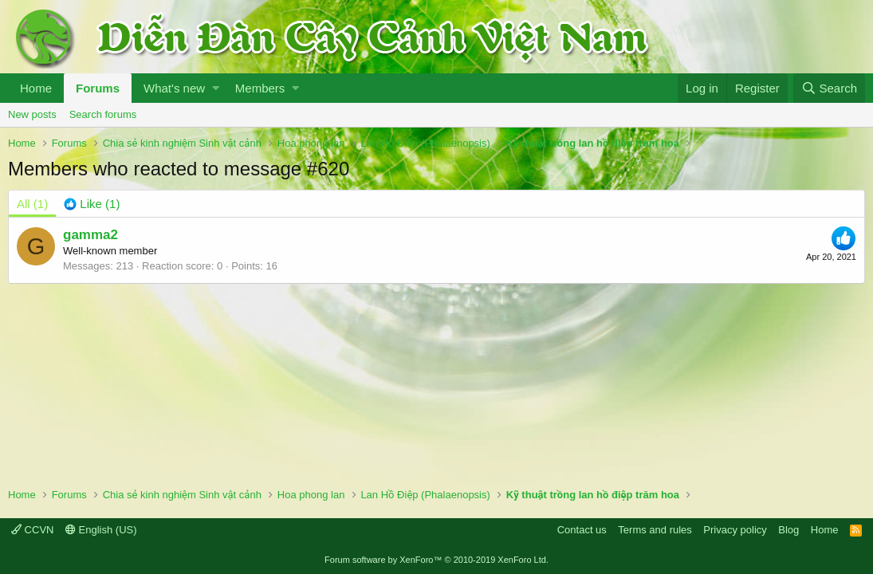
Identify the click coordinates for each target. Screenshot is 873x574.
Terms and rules (654, 530)
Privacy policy (734, 530)
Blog (788, 530)
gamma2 (90, 234)
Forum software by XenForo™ (436, 559)
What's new (174, 88)
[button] (215, 88)
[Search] (829, 88)
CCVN (32, 530)
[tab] (92, 204)
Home (36, 88)
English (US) (101, 530)
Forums (98, 88)
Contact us (582, 530)
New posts (32, 114)
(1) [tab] (32, 203)
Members (260, 88)
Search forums (103, 114)
